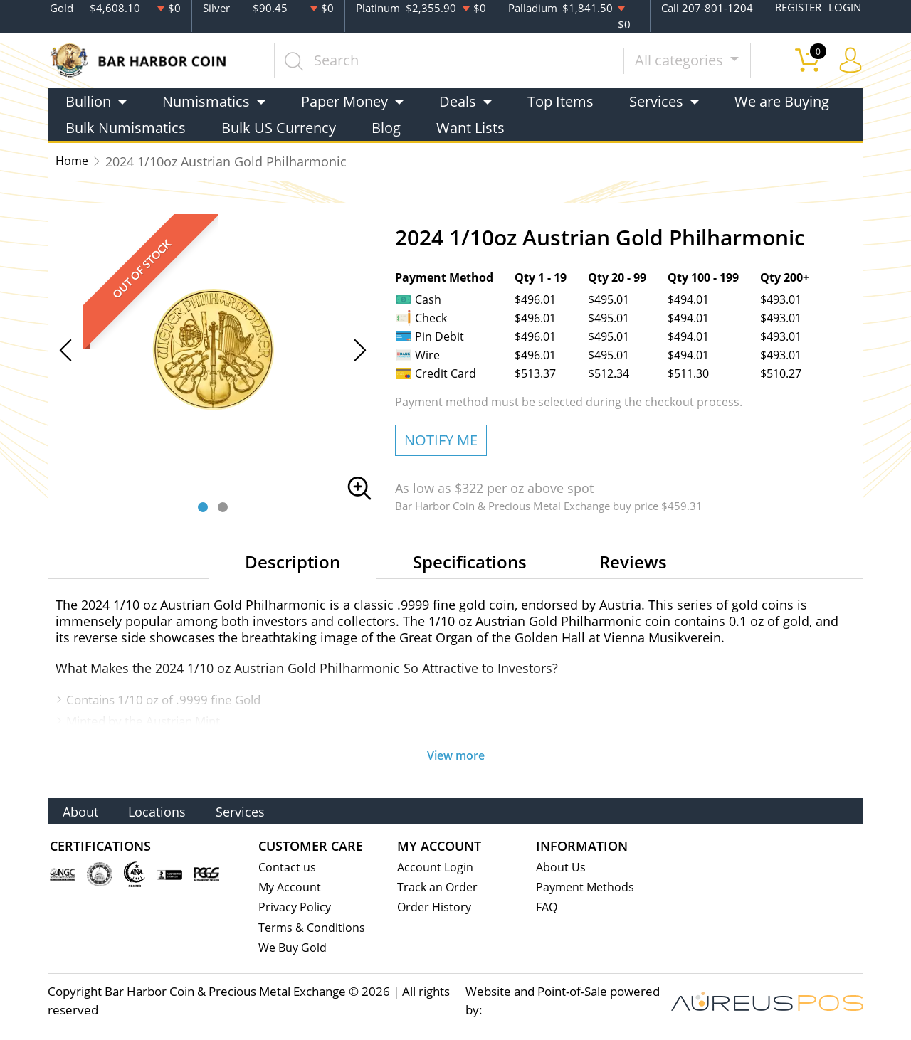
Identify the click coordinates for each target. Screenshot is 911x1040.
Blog (386, 127)
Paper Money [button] (344, 100)
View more (455, 755)
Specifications (470, 561)
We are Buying (781, 100)
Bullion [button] (88, 100)
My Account (290, 885)
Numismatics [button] (206, 100)
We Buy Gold (294, 947)
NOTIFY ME (441, 439)
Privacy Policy (295, 906)
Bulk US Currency (278, 127)
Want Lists (470, 127)
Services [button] (656, 100)
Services (267, 808)
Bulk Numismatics (125, 127)
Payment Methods (587, 885)
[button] (203, 506)
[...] (452, 60)
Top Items (560, 100)
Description (292, 561)
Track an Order (438, 885)
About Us (561, 864)
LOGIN (844, 8)
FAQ (547, 906)
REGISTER (798, 8)
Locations (172, 808)
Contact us (287, 864)
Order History (435, 906)
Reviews (633, 561)
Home (74, 160)
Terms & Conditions (312, 926)
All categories (684, 59)
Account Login (436, 864)
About (85, 808)
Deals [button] (457, 100)
